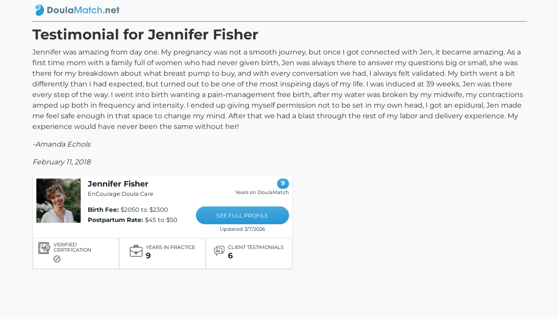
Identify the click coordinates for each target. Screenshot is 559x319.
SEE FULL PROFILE (242, 215)
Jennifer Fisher (118, 183)
